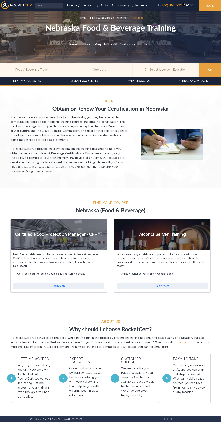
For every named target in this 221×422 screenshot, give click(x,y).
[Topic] (33, 70)
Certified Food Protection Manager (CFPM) (59, 235)
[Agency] (99, 70)
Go (210, 70)
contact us (184, 342)
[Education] (166, 70)
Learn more (59, 286)
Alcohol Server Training (162, 235)
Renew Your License (28, 81)
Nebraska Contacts (193, 81)
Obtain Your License (85, 81)
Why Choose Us (139, 81)
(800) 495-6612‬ (171, 5)
